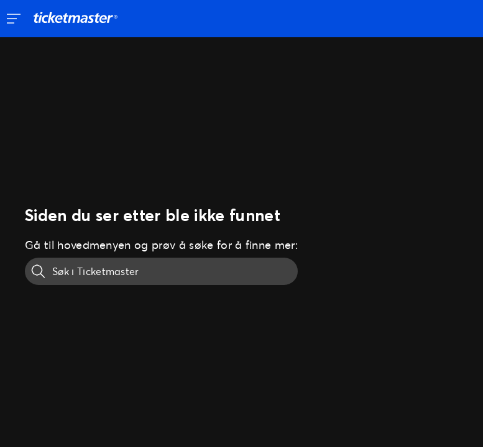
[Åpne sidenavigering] (13, 18)
